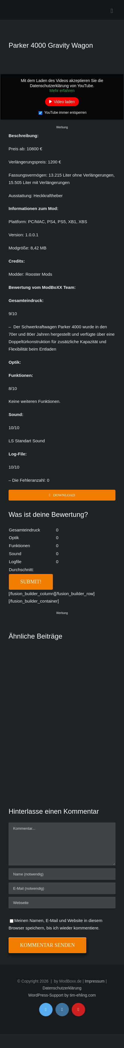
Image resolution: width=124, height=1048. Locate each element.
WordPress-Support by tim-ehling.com (62, 995)
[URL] (62, 902)
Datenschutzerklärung (62, 988)
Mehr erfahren (62, 90)
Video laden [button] (64, 101)
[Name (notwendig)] (62, 874)
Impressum (95, 981)
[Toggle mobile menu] (112, 11)
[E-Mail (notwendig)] (62, 888)
